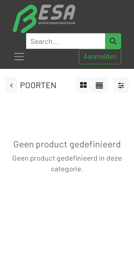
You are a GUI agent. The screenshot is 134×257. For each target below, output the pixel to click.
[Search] (113, 41)
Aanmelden (100, 56)
